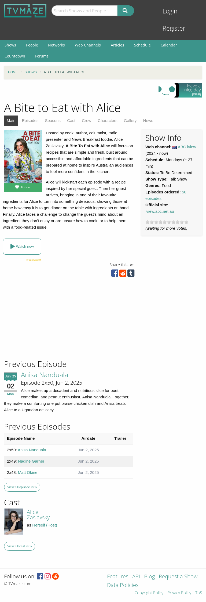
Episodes (30, 120)
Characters (107, 120)
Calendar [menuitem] (169, 45)
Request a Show (178, 577)
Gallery (130, 120)
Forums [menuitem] (42, 56)
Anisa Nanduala (44, 374)
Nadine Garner (31, 461)
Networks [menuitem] (56, 45)
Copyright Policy (149, 593)
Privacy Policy (179, 593)
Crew (86, 120)
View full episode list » (22, 487)
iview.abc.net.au (159, 211)
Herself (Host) (44, 525)
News (148, 120)
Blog (149, 577)
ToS (198, 593)
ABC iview (187, 147)
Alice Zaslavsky (38, 514)
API (136, 577)
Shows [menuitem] (10, 45)
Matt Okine (28, 472)
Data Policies (122, 585)
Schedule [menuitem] (142, 45)
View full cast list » (19, 546)
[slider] (166, 222)
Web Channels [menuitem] (88, 45)
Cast (71, 120)
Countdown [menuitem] (15, 56)
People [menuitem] (32, 45)
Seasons (53, 120)
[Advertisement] (43, 322)
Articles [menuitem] (117, 45)
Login (170, 11)
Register (174, 28)
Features (117, 577)
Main (11, 120)
